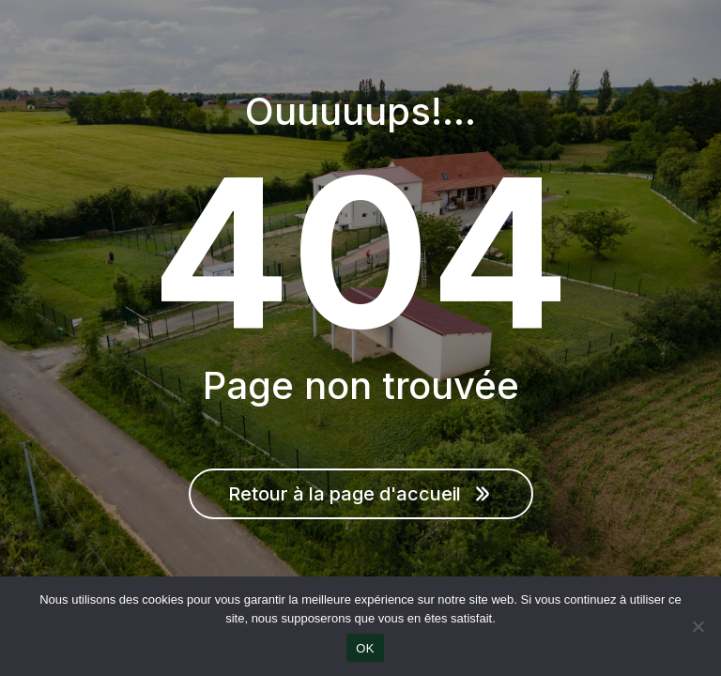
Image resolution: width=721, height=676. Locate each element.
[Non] (697, 626)
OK (365, 648)
